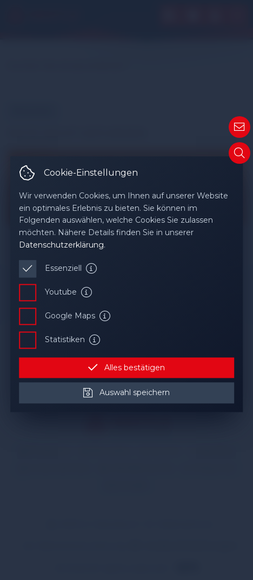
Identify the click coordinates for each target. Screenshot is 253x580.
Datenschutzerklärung (61, 245)
